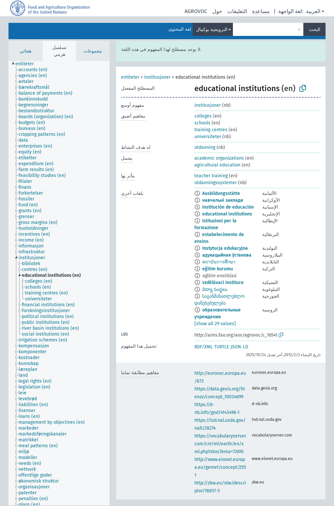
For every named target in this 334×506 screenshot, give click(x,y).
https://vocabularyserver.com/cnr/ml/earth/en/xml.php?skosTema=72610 (220, 443)
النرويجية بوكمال (211, 29)
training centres (210, 130)
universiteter (207, 136)
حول (217, 11)
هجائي (25, 51)
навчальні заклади (222, 200)
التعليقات (237, 11)
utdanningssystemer (215, 182)
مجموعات (93, 51)
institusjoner (157, 77)
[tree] (59, 283)
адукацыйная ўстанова (226, 255)
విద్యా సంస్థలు (214, 289)
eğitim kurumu (217, 269)
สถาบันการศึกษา (218, 262)
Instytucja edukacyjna (225, 248)
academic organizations (219, 158)
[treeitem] (27, 64)
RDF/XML (203, 347)
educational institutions (227, 214)
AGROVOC (196, 11)
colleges (203, 116)
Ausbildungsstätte (221, 193)
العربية (313, 11)
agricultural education (217, 165)
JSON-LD (239, 347)
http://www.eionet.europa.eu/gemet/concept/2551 (220, 467)
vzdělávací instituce (223, 282)
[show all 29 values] (215, 323)
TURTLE (221, 347)
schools (202, 123)
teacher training (211, 176)
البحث (314, 29)
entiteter (130, 77)
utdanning (204, 147)
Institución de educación (228, 207)
